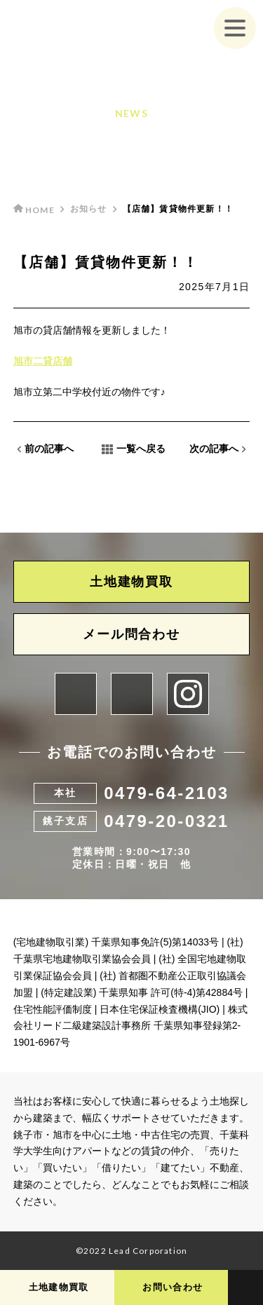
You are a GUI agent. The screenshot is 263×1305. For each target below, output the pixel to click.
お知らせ (88, 209)
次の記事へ (217, 449)
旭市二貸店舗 (42, 361)
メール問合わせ (131, 634)
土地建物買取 (131, 582)
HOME (34, 209)
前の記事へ (45, 449)
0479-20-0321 (166, 821)
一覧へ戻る (134, 449)
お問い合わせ (172, 1287)
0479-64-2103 (166, 793)
